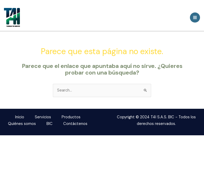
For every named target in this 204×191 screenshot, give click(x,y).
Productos (71, 117)
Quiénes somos (22, 123)
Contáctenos (75, 123)
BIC (49, 123)
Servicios (43, 117)
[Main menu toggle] (195, 17)
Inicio (19, 117)
